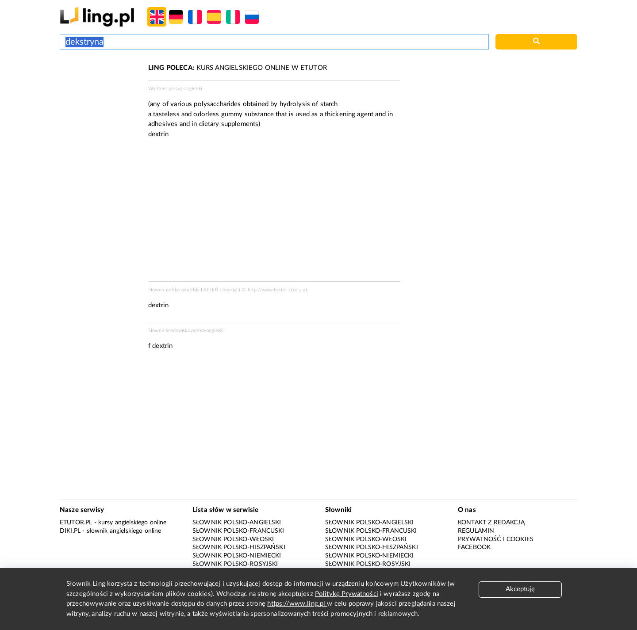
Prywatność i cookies (495, 539)
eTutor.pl (76, 522)
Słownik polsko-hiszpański (238, 547)
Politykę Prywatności (346, 594)
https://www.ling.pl (297, 603)
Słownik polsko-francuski (238, 531)
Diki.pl (70, 531)
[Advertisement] (99, 96)
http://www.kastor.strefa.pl (277, 289)
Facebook (474, 547)
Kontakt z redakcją (491, 522)
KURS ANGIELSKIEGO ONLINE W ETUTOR (237, 68)
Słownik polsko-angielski (236, 522)
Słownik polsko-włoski (233, 539)
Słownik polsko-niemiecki (236, 556)
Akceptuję (520, 589)
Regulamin (476, 531)
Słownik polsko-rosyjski (235, 564)
